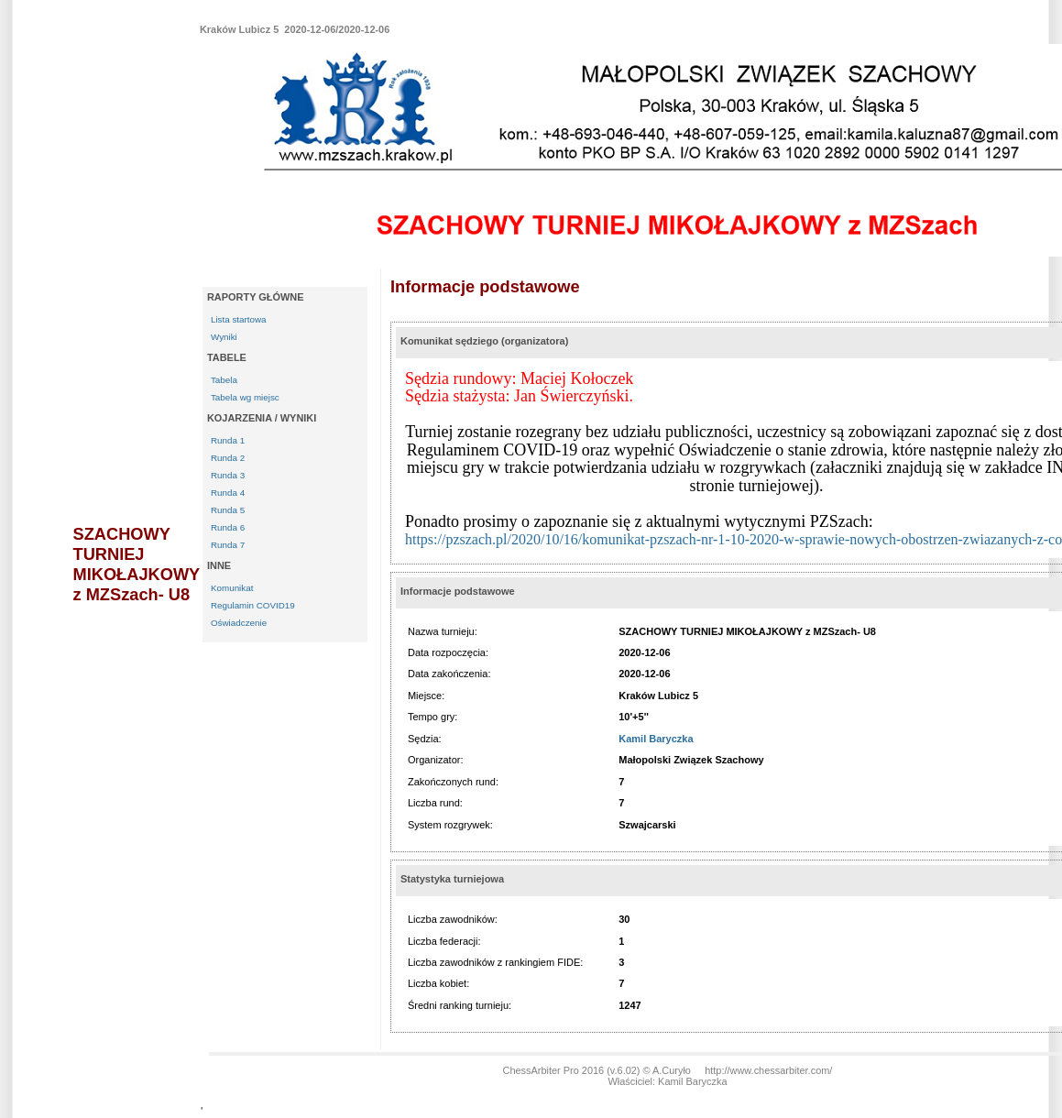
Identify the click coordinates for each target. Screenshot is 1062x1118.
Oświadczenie (239, 623)
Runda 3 (228, 475)
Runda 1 (228, 440)
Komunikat (232, 588)
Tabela (224, 380)
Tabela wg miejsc (245, 397)
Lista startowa (239, 319)
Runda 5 (228, 510)
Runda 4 (228, 493)
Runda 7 (228, 545)
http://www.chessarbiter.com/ (768, 1070)
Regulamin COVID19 (253, 605)
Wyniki (224, 337)
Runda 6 (228, 527)
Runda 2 (228, 458)
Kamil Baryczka (656, 738)
